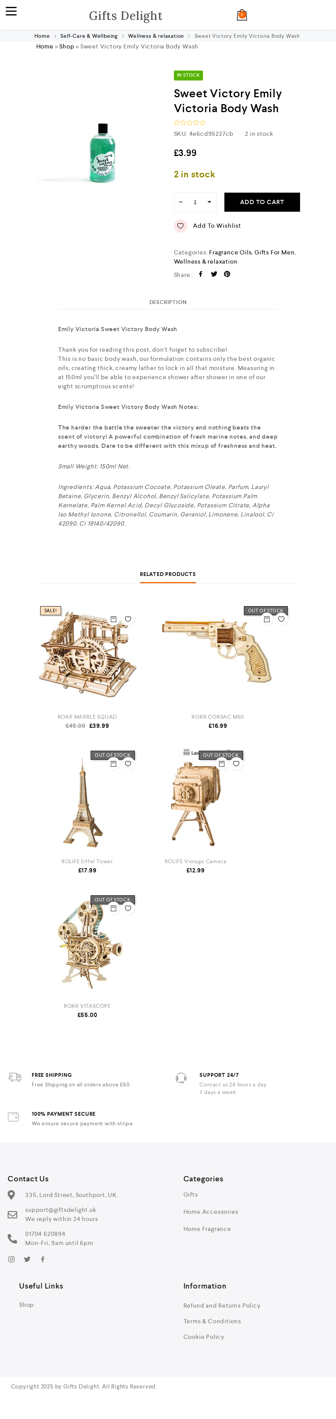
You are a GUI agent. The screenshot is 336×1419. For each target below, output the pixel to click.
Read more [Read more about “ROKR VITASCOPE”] (110, 908)
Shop (66, 52)
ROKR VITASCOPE (87, 1011)
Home (42, 41)
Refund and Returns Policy (222, 1311)
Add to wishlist (207, 231)
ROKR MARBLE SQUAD (87, 722)
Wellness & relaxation (156, 41)
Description (168, 307)
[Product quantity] (195, 207)
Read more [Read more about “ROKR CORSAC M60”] (263, 619)
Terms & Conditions (212, 1326)
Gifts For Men (274, 257)
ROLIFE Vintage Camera (196, 866)
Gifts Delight (126, 17)
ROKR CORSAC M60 (218, 722)
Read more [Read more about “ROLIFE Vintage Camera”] (218, 763)
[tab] (168, 307)
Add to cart (262, 207)
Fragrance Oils (230, 257)
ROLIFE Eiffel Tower (87, 866)
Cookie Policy (203, 1342)
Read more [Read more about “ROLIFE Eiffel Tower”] (110, 763)
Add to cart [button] (110, 619)
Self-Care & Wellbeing (89, 41)
